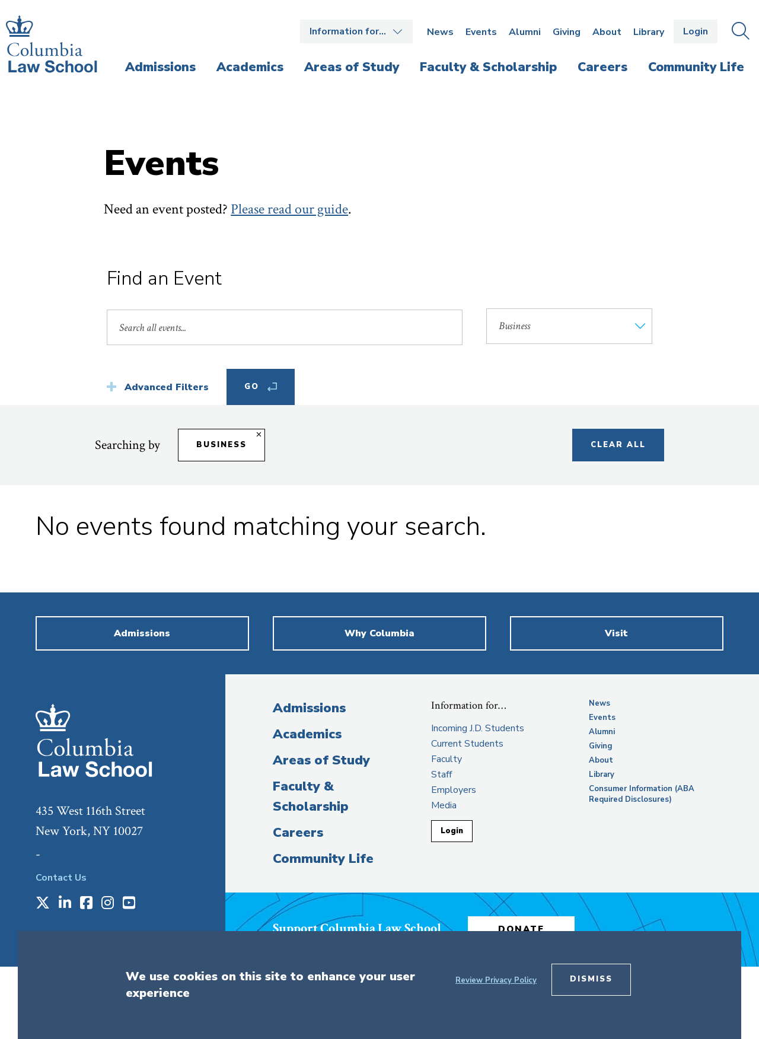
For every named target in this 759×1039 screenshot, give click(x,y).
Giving (567, 32)
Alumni (525, 32)
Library (648, 32)
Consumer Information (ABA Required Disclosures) (641, 794)
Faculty (446, 759)
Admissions (309, 708)
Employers (453, 789)
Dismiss (591, 979)
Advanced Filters (167, 387)
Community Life (323, 859)
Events (481, 32)
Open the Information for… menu (356, 31)
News (440, 32)
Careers (298, 833)
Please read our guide (289, 209)
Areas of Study (321, 760)
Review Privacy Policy (496, 980)
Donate (521, 929)
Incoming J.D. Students (477, 728)
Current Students (467, 743)
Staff (441, 774)
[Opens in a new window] (43, 904)
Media (444, 805)
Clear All (618, 444)
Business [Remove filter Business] (221, 444)
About (606, 32)
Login (695, 31)
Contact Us (61, 877)
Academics (307, 734)
